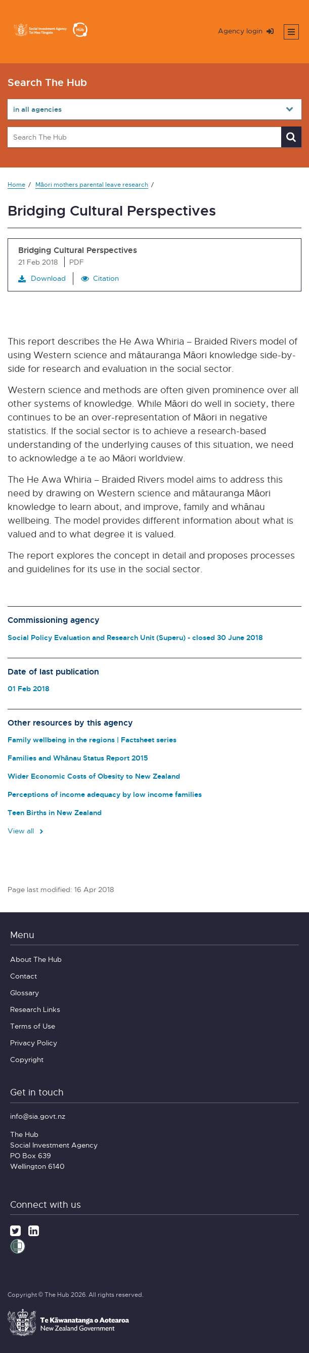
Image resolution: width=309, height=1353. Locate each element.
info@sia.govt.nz (37, 1116)
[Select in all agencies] (154, 109)
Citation (106, 278)
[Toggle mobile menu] (291, 31)
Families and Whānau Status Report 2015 (78, 757)
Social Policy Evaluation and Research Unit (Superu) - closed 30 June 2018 (135, 637)
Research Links (35, 1009)
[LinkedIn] (33, 1229)
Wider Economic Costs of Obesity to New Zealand (94, 776)
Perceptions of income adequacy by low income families (105, 794)
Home (16, 184)
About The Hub (36, 959)
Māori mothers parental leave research (91, 184)
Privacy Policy (33, 1042)
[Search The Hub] (154, 137)
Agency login (246, 30)
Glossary (24, 992)
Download (42, 278)
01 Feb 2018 (29, 688)
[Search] (291, 136)
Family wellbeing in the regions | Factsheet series (92, 739)
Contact (23, 975)
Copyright (26, 1059)
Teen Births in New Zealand (55, 812)
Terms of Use (32, 1026)
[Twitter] (15, 1229)
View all (26, 830)
